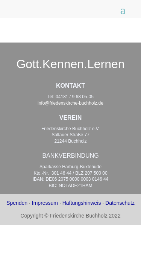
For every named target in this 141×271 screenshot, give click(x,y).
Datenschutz (120, 203)
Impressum (45, 203)
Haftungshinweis (81, 203)
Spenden (16, 203)
